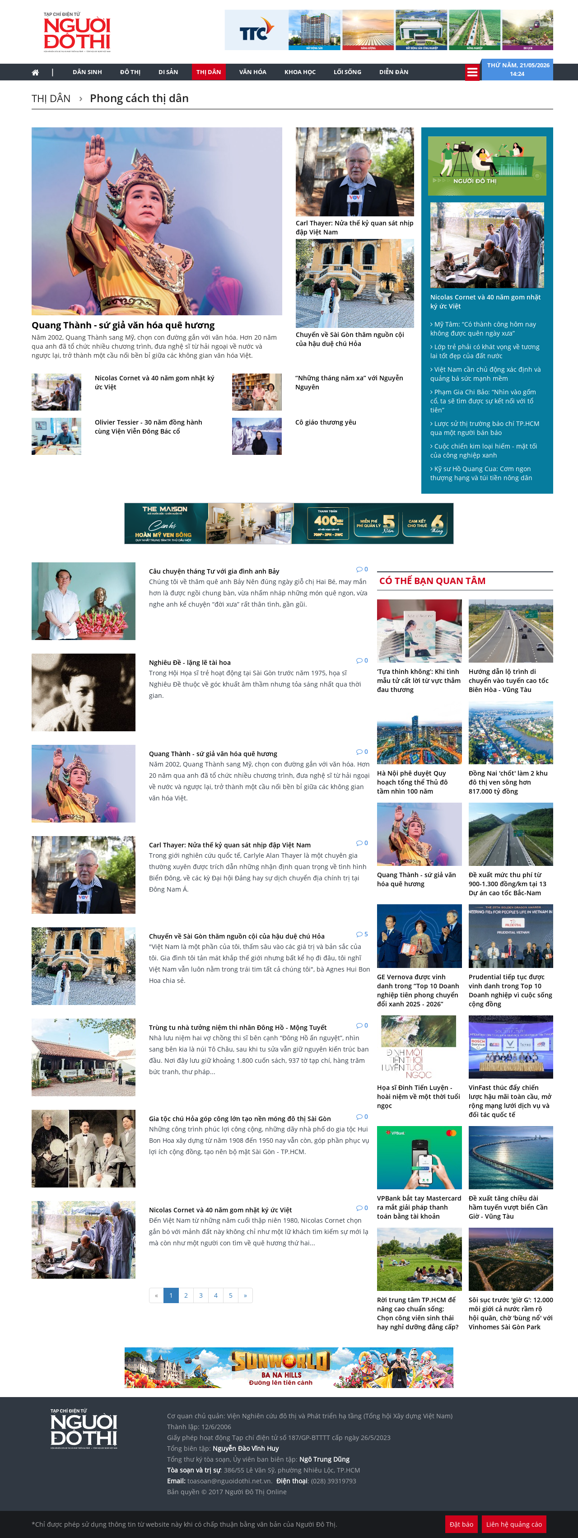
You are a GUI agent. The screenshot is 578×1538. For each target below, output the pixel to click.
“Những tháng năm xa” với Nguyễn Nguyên (349, 382)
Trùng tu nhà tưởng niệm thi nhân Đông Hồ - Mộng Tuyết (238, 1027)
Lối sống (347, 72)
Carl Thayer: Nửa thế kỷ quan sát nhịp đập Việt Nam (355, 227)
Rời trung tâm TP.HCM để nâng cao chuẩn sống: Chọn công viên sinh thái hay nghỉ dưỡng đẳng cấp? (417, 1313)
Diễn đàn (394, 72)
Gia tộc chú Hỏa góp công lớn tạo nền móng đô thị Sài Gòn (240, 1118)
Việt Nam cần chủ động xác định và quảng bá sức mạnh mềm (485, 374)
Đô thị (130, 72)
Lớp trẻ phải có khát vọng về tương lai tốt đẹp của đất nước (485, 351)
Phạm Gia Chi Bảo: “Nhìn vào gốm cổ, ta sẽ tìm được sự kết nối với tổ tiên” (483, 401)
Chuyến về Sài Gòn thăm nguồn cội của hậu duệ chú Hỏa (350, 339)
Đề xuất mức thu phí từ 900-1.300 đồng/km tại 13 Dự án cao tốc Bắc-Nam (507, 883)
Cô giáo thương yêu (325, 422)
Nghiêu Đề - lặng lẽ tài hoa (190, 662)
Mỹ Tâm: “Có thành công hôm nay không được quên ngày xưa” (483, 328)
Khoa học (300, 72)
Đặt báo (461, 1524)
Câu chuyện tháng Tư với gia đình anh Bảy (214, 571)
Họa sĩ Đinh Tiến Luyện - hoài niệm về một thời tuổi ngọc (418, 1096)
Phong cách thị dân (138, 97)
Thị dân (208, 72)
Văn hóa (252, 72)
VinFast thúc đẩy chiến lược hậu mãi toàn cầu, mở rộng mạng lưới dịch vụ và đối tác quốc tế (510, 1101)
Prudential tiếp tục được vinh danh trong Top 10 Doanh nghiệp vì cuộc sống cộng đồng (510, 990)
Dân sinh (87, 72)
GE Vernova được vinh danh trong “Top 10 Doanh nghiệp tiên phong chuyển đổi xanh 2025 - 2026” (418, 990)
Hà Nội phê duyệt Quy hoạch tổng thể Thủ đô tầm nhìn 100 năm (412, 782)
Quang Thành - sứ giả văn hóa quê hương (123, 325)
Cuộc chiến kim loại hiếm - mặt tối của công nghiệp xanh (483, 450)
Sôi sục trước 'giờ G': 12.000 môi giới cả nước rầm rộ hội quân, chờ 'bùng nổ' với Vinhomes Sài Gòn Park (511, 1313)
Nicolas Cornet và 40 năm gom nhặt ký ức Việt (154, 382)
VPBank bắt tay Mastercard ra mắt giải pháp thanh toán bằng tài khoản (419, 1207)
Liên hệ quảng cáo (514, 1524)
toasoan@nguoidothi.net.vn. (230, 1481)
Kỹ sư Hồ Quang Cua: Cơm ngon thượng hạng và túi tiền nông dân (481, 473)
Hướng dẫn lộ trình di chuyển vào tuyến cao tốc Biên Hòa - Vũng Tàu (509, 680)
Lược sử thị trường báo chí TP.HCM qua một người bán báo (485, 428)
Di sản (168, 72)
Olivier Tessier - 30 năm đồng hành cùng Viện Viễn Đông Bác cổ (148, 426)
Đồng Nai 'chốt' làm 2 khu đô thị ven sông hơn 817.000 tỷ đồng (508, 782)
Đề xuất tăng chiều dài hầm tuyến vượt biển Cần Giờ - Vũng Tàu (508, 1207)
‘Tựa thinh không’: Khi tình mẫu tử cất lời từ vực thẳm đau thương (419, 680)
